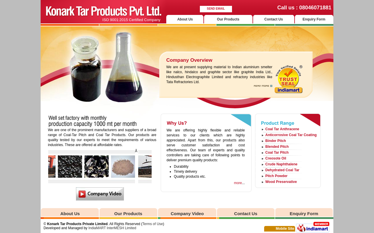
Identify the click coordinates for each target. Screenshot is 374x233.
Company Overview (189, 60)
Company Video (187, 213)
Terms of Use (152, 224)
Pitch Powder (276, 176)
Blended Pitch (277, 147)
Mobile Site (285, 229)
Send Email (216, 8)
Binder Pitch (275, 141)
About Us (185, 19)
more (238, 183)
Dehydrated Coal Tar (282, 170)
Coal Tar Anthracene (282, 129)
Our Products (228, 19)
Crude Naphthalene (281, 164)
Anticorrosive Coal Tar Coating (291, 135)
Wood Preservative (281, 182)
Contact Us (273, 19)
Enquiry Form (313, 19)
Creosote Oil (275, 158)
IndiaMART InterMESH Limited (112, 228)
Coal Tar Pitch (277, 152)
